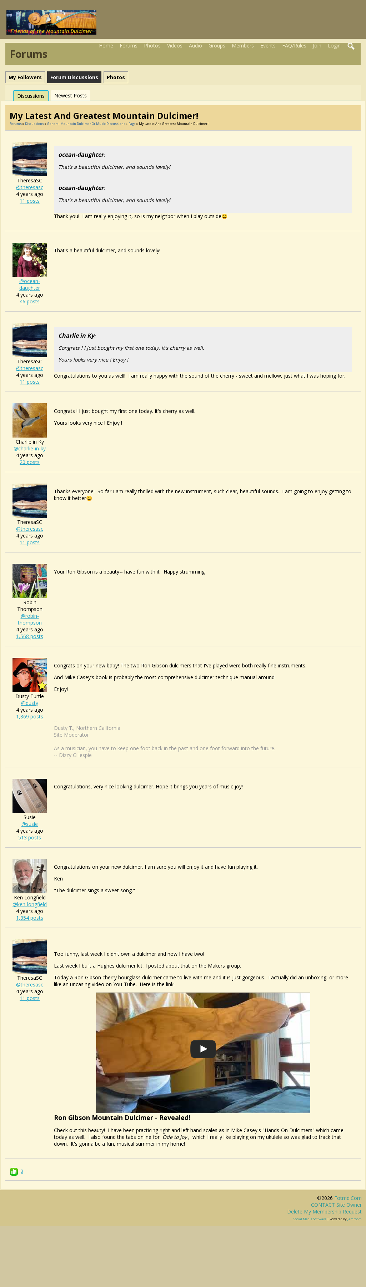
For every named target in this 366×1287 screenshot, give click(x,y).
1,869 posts (29, 716)
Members (243, 45)
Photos (152, 45)
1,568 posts (29, 636)
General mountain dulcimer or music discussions (86, 123)
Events (268, 45)
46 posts (30, 301)
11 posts (30, 200)
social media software (310, 1219)
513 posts (29, 837)
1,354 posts (29, 917)
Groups (217, 45)
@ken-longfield (29, 904)
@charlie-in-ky (30, 448)
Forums (128, 45)
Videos (174, 45)
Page (132, 123)
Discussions (31, 95)
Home (106, 45)
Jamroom (354, 1219)
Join (317, 45)
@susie (29, 824)
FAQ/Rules (294, 45)
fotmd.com (348, 1198)
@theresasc (29, 187)
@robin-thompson (30, 619)
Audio (195, 45)
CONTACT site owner (336, 1204)
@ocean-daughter (29, 284)
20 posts (30, 462)
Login (334, 45)
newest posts (70, 95)
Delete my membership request (324, 1211)
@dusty (29, 703)
